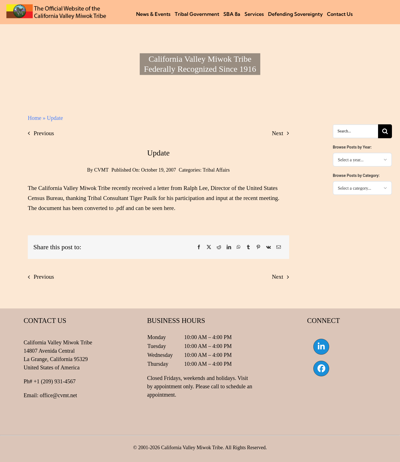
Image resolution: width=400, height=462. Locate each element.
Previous (44, 133)
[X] (209, 247)
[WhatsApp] (238, 247)
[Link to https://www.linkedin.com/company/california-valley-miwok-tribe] (321, 346)
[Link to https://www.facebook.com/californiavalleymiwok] (321, 368)
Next (277, 133)
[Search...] (355, 131)
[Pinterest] (258, 247)
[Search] (385, 131)
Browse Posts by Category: (356, 175)
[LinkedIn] (229, 247)
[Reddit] (219, 247)
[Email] (279, 247)
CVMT (101, 170)
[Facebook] (199, 247)
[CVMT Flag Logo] (56, 7)
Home (34, 118)
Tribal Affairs (216, 170)
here (169, 208)
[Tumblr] (248, 247)
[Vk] (268, 247)
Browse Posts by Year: (352, 147)
